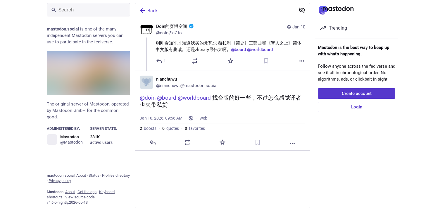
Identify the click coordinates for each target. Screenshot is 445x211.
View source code (80, 197)
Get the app (86, 192)
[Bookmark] (266, 60)
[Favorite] (230, 60)
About (81, 175)
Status (94, 175)
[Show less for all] (302, 10)
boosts (148, 128)
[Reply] (161, 60)
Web (203, 118)
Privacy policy (60, 180)
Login (356, 107)
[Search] (88, 9)
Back (148, 10)
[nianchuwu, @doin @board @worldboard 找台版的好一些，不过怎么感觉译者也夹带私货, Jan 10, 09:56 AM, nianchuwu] (222, 111)
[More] (301, 60)
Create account (357, 93)
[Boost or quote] (194, 60)
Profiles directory (116, 175)
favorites (195, 128)
